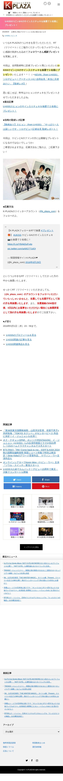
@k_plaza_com (47, 211)
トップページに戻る (31, 547)
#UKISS (17, 235)
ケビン (13, 36)
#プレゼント (47, 230)
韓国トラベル (8, 747)
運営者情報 (36, 747)
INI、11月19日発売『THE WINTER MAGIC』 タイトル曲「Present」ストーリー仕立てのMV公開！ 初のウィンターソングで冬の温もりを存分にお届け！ (32, 580)
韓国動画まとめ (38, 743)
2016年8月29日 (33, 262)
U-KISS (7, 36)
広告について (8, 751)
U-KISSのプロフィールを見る (21, 335)
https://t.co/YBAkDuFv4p (20, 244)
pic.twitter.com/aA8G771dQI (22, 248)
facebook (49, 3)
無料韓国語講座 (9, 743)
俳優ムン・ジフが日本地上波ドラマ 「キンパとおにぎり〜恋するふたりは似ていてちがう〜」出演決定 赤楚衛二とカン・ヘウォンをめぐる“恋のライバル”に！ (32, 590)
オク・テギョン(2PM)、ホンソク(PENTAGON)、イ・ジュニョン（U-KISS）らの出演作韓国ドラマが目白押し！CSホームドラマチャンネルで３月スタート (31, 443)
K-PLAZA (29, 770)
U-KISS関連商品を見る (17, 344)
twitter (45, 3)
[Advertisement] (30, 383)
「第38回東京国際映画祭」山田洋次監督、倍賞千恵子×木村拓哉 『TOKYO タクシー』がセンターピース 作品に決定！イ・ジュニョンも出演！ (31, 433)
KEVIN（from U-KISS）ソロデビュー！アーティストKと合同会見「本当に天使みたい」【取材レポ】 (31, 79)
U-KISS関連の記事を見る (19, 339)
